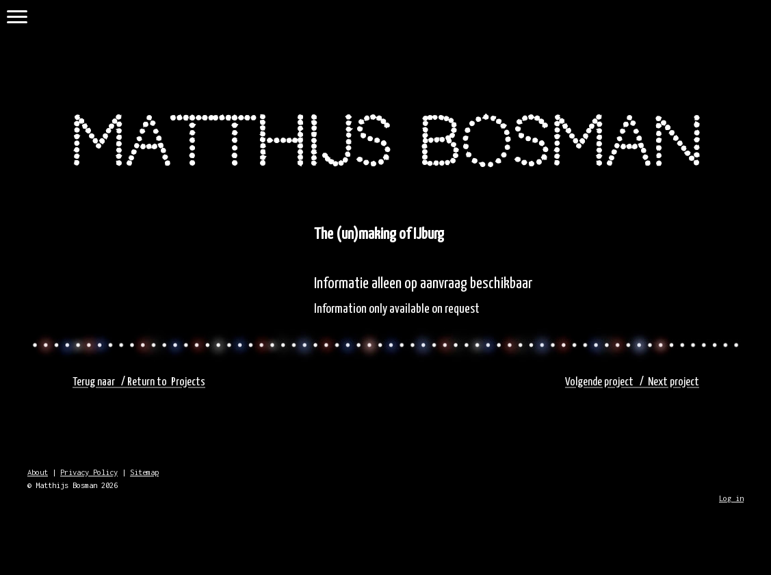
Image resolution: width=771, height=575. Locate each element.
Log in (731, 498)
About (37, 472)
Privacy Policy (89, 472)
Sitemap (144, 472)
